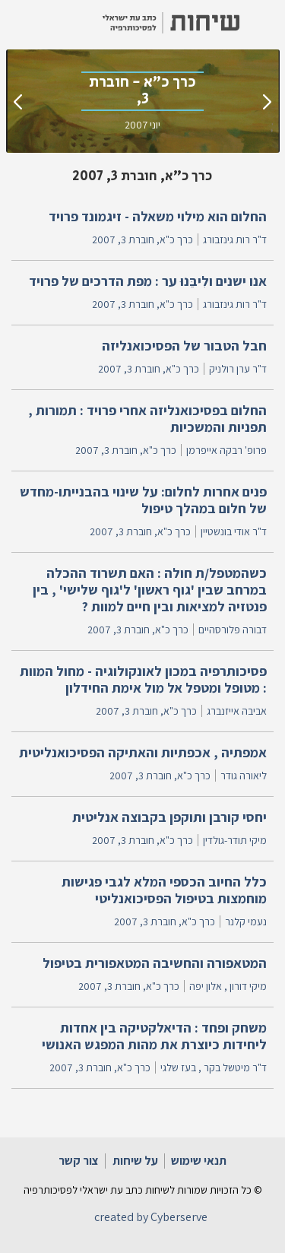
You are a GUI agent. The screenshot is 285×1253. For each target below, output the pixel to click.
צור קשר (79, 1161)
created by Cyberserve (150, 1217)
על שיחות (135, 1161)
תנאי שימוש (198, 1161)
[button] (262, 23)
